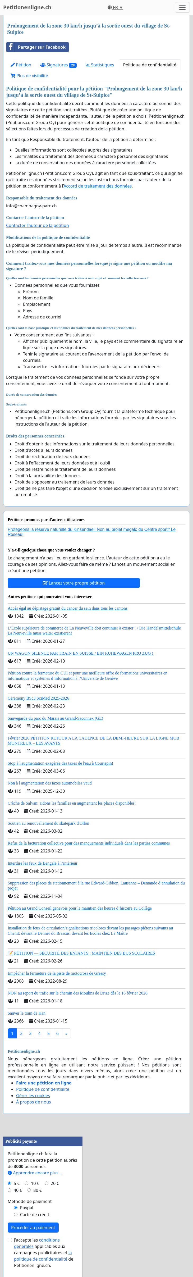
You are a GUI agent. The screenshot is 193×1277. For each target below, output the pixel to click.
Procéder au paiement (33, 1227)
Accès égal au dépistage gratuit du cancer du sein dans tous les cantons (67, 608)
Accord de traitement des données (97, 186)
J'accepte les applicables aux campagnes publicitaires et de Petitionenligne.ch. (43, 1252)
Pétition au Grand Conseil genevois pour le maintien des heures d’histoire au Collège (80, 908)
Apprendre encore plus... (35, 1173)
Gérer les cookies (33, 1095)
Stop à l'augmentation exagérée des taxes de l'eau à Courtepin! (60, 763)
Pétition (21, 65)
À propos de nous (33, 1102)
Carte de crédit (34, 1214)
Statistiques (100, 65)
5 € (17, 1183)
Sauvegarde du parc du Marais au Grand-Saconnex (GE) (55, 718)
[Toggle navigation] (182, 7)
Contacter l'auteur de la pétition (37, 225)
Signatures (58, 65)
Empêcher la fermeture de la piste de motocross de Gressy (57, 973)
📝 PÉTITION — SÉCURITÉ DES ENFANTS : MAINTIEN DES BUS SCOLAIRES (81, 953)
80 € (37, 1190)
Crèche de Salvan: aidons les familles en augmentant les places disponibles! (72, 803)
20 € (55, 1183)
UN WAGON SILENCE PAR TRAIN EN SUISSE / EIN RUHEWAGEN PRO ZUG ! (80, 653)
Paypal (26, 1208)
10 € (35, 1183)
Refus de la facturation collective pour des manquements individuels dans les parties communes (89, 843)
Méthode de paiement (30, 1201)
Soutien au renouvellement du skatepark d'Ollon (48, 823)
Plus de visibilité (29, 76)
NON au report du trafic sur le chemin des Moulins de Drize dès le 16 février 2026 (78, 993)
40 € (18, 1190)
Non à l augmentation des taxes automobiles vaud (50, 783)
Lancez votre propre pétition (74, 583)
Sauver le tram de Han (26, 1013)
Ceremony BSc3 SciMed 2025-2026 (38, 698)
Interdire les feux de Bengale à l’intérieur (42, 863)
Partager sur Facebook (36, 47)
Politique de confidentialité (149, 65)
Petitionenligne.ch (27, 7)
